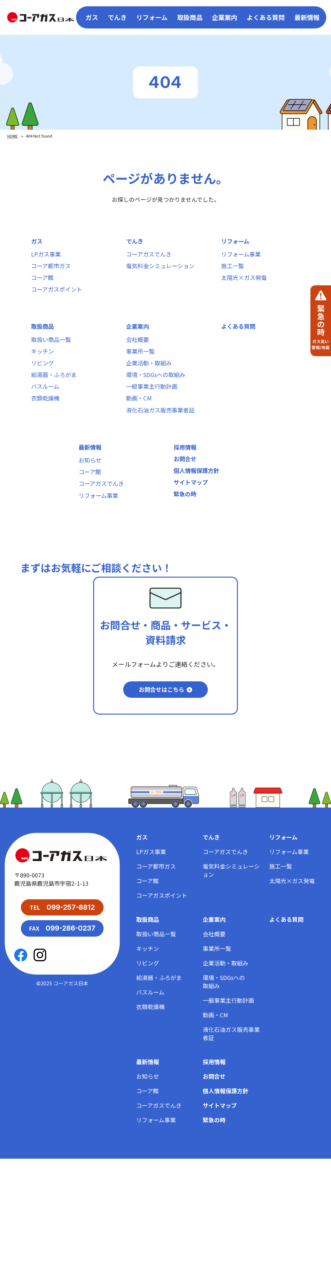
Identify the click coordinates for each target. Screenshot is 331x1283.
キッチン (43, 376)
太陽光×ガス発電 (246, 289)
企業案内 (138, 345)
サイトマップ (193, 541)
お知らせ (91, 510)
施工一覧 (233, 273)
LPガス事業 (47, 258)
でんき (135, 242)
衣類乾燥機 (47, 438)
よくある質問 (266, 17)
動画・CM (140, 438)
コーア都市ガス (53, 273)
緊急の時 (186, 556)
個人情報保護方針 (199, 525)
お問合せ (186, 510)
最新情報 (307, 17)
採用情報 (186, 494)
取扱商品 (43, 345)
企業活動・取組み (151, 392)
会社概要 (138, 361)
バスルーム (46, 423)
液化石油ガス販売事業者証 (164, 454)
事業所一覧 (142, 376)
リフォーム (236, 242)
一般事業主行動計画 (154, 423)
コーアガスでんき (151, 258)
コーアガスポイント (59, 304)
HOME (13, 136)
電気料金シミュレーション (164, 273)
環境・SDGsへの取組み (159, 407)
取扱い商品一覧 (53, 361)
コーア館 (43, 289)
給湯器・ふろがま (56, 407)
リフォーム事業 (243, 258)
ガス (37, 242)
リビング (43, 392)
